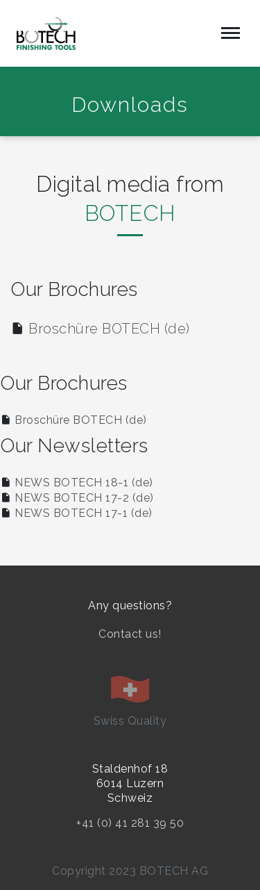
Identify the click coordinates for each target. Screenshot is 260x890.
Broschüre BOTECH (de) (109, 328)
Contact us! (130, 634)
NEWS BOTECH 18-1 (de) (84, 482)
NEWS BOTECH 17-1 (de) (84, 513)
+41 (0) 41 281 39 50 (130, 823)
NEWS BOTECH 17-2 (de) (84, 497)
